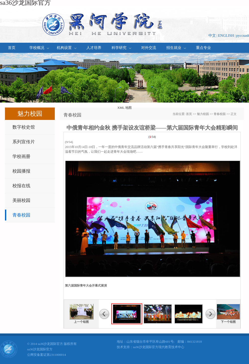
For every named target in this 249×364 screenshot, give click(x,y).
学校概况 (39, 48)
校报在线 (21, 185)
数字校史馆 (23, 127)
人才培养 (93, 48)
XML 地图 (124, 107)
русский (242, 35)
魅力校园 (203, 114)
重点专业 (203, 48)
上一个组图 (81, 322)
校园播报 (21, 171)
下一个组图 (228, 322)
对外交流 (148, 48)
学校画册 (21, 156)
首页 (11, 48)
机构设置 (66, 48)
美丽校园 (21, 200)
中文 (212, 35)
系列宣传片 (23, 141)
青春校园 (21, 215)
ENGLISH (226, 35)
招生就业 (176, 48)
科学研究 (121, 48)
